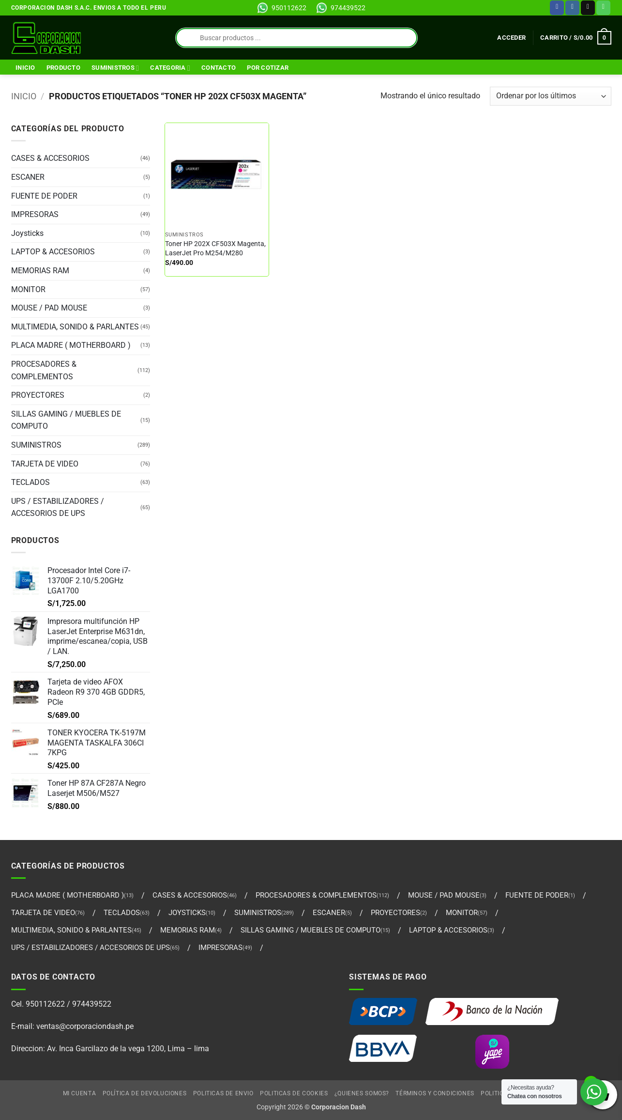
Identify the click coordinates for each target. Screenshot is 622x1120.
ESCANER (28, 177)
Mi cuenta (79, 1093)
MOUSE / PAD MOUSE (49, 307)
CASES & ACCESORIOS (50, 158)
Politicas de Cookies (294, 1093)
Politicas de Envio (223, 1093)
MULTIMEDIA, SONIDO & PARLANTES (75, 326)
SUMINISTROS (115, 68)
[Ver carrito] (575, 37)
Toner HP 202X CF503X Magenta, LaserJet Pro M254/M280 (215, 248)
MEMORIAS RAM (40, 270)
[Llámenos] (603, 7)
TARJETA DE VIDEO (44, 463)
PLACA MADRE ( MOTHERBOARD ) (71, 345)
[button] (511, 38)
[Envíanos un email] (588, 7)
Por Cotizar (267, 67)
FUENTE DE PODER (44, 196)
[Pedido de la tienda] (550, 96)
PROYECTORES (37, 395)
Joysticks (27, 233)
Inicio (25, 67)
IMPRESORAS (35, 214)
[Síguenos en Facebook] (557, 7)
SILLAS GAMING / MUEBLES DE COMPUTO (66, 420)
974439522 (348, 8)
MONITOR (28, 289)
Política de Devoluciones (145, 1093)
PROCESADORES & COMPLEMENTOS (43, 370)
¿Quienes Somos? (361, 1093)
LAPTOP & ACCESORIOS (53, 251)
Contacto (218, 67)
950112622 (289, 8)
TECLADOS (30, 482)
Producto (63, 67)
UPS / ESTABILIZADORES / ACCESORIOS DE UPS (57, 507)
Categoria (170, 68)
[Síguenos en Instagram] (572, 7)
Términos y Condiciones (434, 1093)
